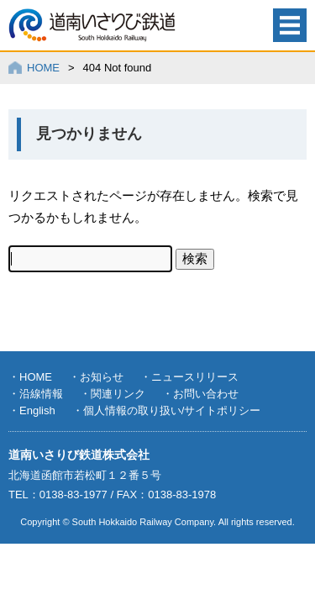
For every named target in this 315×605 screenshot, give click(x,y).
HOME (43, 67)
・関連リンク (112, 393)
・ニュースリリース (189, 377)
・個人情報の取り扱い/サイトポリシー (166, 410)
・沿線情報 (35, 393)
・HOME (30, 377)
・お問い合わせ (200, 393)
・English (31, 410)
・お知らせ (96, 377)
